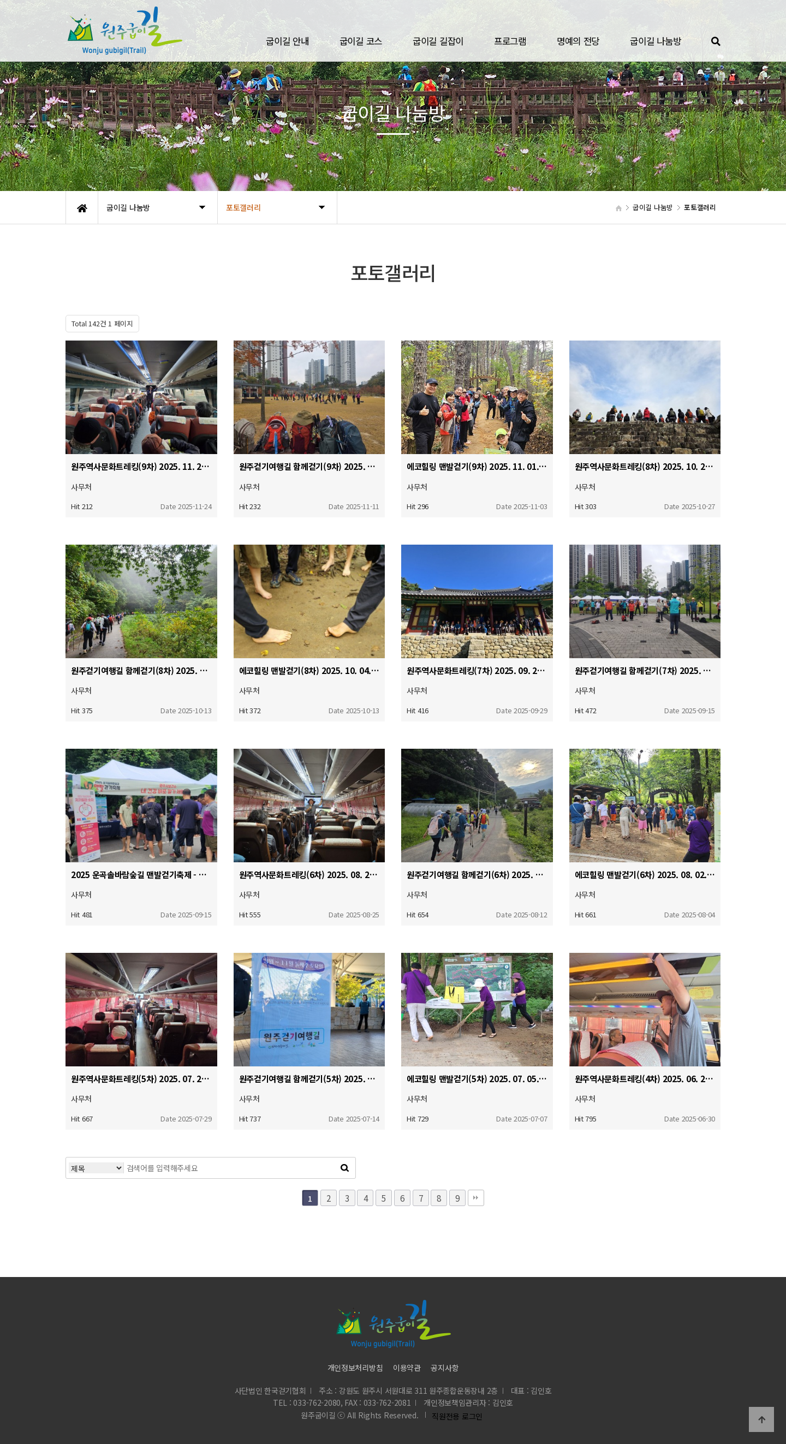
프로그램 (510, 40)
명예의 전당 (578, 40)
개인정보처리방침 (355, 1367)
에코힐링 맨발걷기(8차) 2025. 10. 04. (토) (309, 670)
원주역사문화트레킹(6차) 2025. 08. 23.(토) (309, 874)
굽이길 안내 (287, 40)
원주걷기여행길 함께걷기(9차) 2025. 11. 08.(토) (309, 466)
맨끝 (476, 1198)
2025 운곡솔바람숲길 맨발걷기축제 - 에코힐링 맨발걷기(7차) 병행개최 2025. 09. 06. (141, 874)
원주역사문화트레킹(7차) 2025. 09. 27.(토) (477, 670)
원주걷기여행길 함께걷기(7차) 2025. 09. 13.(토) (645, 670)
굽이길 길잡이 (438, 40)
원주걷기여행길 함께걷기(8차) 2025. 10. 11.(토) (141, 670)
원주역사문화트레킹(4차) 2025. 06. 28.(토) (645, 1078)
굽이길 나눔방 (655, 40)
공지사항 (444, 1367)
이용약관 (407, 1367)
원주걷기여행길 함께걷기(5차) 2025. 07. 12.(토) (309, 1078)
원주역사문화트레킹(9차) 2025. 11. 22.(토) (141, 466)
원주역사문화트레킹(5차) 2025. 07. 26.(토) (141, 1078)
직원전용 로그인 (455, 1416)
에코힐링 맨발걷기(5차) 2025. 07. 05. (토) (477, 1078)
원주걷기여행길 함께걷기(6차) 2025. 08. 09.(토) (477, 874)
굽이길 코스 (361, 40)
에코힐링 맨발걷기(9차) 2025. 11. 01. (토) (477, 466)
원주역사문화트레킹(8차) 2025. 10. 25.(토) (645, 466)
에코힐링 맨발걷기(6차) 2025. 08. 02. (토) (645, 874)
